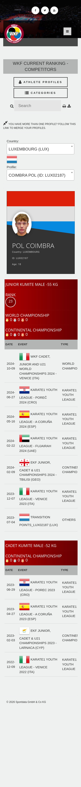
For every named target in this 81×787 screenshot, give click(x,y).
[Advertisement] (40, 745)
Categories (40, 92)
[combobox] (40, 148)
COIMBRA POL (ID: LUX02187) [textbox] (37, 175)
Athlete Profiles (40, 82)
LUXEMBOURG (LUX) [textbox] (29, 149)
